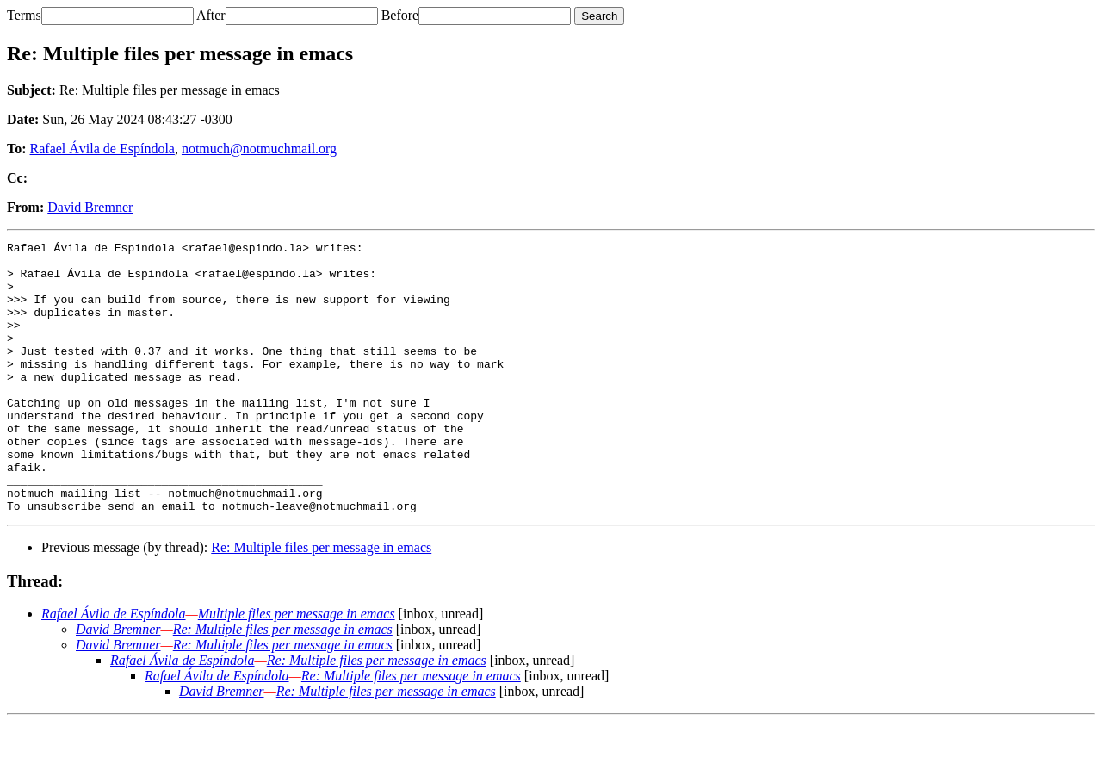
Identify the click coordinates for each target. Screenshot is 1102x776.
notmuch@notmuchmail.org (259, 148)
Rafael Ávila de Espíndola (102, 148)
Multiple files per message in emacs (296, 668)
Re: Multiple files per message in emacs (321, 601)
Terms (24, 15)
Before (400, 15)
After (211, 15)
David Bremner (90, 207)
